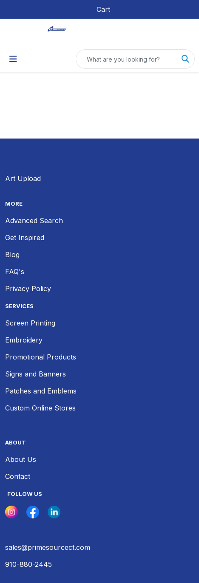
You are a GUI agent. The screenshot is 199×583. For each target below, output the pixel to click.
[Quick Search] (126, 59)
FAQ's (14, 271)
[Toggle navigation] (13, 59)
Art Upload (23, 178)
